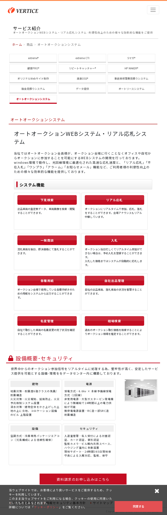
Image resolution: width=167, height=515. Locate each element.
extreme (33, 58)
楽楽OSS (82, 78)
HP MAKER (131, 68)
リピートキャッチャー (82, 68)
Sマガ (131, 58)
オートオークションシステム (33, 99)
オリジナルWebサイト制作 (33, 78)
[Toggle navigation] (153, 9)
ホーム (17, 44)
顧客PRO (33, 68)
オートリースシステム (131, 88)
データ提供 (82, 88)
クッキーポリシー (46, 507)
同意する (138, 506)
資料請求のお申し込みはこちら (83, 479)
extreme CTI (82, 58)
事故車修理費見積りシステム (131, 78)
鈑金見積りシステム (33, 88)
